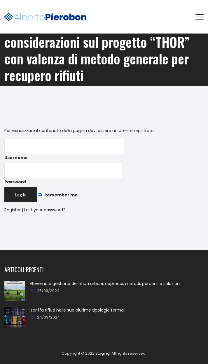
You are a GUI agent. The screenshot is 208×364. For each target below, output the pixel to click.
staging (102, 353)
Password (63, 174)
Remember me (58, 195)
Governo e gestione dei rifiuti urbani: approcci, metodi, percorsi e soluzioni (105, 283)
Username (64, 150)
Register (12, 210)
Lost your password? (44, 210)
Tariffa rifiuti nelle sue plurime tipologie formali (77, 310)
